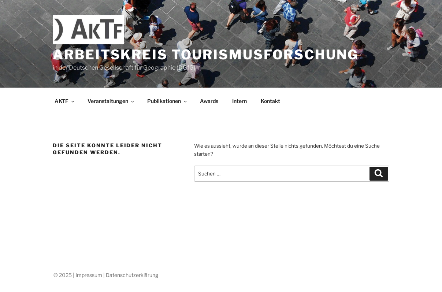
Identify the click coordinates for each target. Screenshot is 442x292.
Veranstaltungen (111, 101)
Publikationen (167, 101)
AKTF (65, 101)
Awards (209, 101)
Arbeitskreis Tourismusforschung (205, 55)
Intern (239, 101)
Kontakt (270, 101)
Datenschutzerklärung (132, 275)
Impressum (88, 275)
